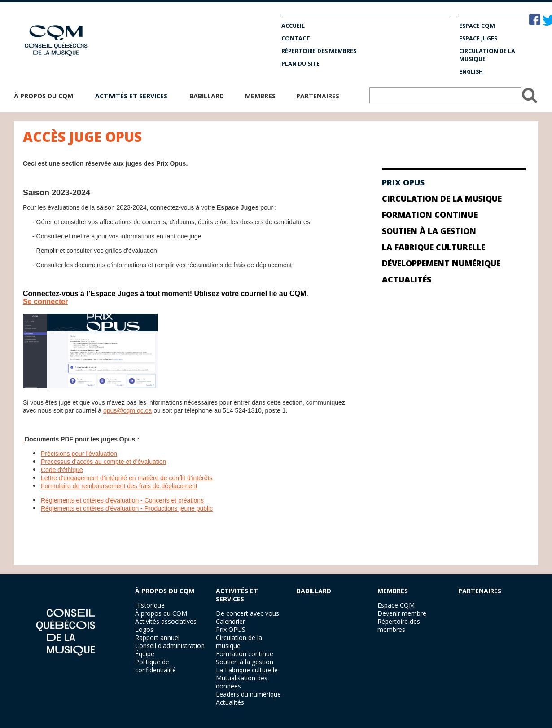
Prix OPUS (230, 629)
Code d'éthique (62, 469)
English (471, 71)
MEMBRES (392, 591)
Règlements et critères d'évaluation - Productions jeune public (127, 508)
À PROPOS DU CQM (164, 591)
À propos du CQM (43, 96)
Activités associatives (166, 621)
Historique (150, 605)
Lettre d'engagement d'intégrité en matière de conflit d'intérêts (126, 477)
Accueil (293, 26)
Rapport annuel (157, 637)
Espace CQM (477, 26)
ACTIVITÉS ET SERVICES (237, 595)
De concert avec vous (247, 613)
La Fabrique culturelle (433, 247)
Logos (144, 629)
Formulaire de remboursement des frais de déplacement (119, 486)
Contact (295, 38)
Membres (260, 96)
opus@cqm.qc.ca (127, 410)
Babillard (206, 96)
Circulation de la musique (487, 55)
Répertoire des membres (318, 51)
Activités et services (131, 96)
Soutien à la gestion (429, 230)
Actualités (406, 279)
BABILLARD (314, 591)
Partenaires (317, 96)
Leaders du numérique (248, 694)
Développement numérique (441, 263)
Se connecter (45, 301)
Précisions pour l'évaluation (79, 453)
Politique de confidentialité (155, 665)
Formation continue (430, 214)
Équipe (144, 653)
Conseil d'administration (170, 645)
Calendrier (230, 621)
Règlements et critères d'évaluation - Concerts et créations (122, 500)
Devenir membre (401, 613)
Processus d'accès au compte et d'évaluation (103, 461)
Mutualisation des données (241, 682)
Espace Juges (478, 38)
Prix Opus (403, 182)
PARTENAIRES (479, 591)
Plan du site (300, 63)
